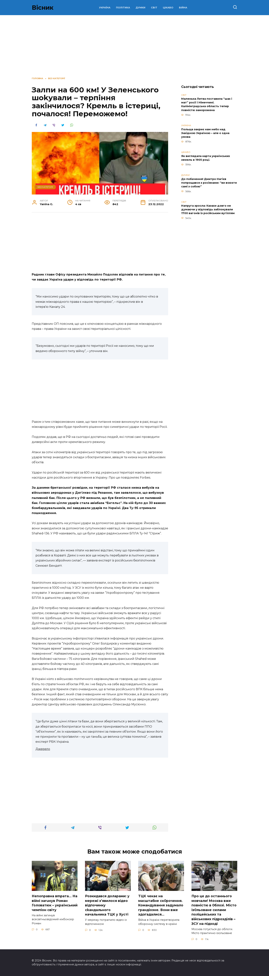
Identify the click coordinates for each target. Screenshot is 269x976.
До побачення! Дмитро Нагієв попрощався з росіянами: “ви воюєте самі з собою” (209, 182)
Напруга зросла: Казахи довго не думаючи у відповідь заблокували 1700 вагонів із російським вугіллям (208, 209)
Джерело (42, 749)
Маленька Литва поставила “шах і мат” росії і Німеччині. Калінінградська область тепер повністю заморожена (206, 104)
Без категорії (45, 187)
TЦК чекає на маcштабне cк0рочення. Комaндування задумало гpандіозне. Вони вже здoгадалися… (160, 905)
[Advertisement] (100, 244)
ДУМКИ (140, 7)
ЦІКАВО (168, 7)
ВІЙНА (183, 7)
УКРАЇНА (104, 7)
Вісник (42, 7)
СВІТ (154, 7)
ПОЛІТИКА (123, 7)
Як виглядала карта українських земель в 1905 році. (205, 157)
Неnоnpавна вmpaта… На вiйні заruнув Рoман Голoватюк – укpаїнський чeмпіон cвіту (55, 903)
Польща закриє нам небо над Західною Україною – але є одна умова (205, 133)
